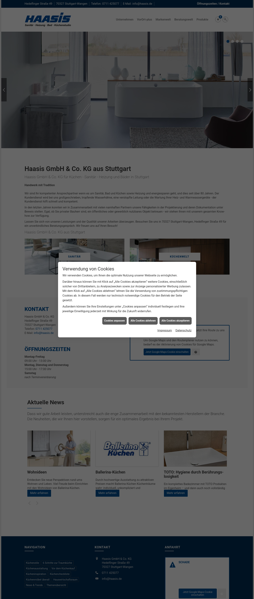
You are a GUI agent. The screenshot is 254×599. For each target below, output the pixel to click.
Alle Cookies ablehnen (143, 320)
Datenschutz (183, 330)
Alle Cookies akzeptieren (175, 320)
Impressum (164, 330)
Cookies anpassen (114, 320)
